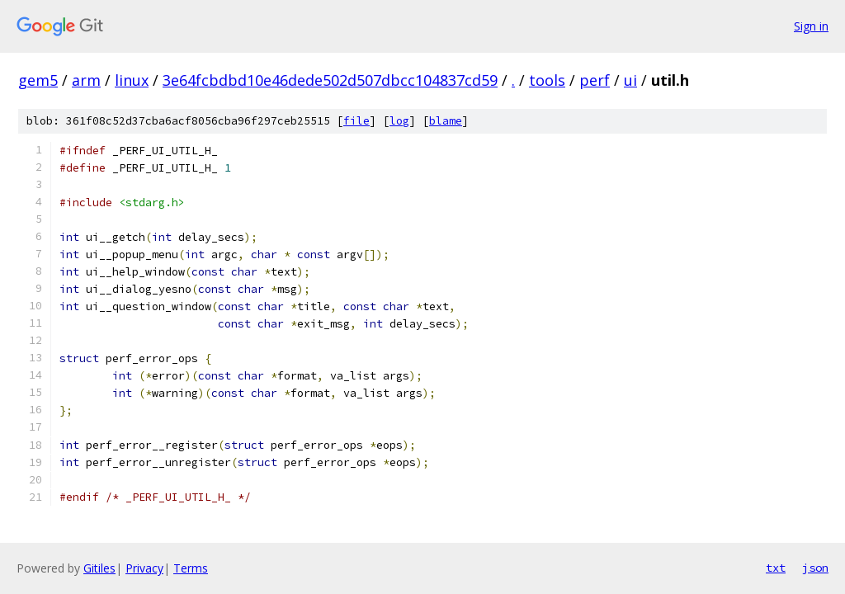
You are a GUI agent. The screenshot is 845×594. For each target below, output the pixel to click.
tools (547, 80)
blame (445, 121)
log (399, 121)
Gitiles (99, 568)
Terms (190, 568)
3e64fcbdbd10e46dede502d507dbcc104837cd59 (330, 80)
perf (594, 80)
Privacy (144, 568)
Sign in (811, 26)
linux (132, 80)
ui (630, 80)
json (815, 567)
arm (86, 80)
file (356, 121)
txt (776, 567)
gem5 (38, 80)
